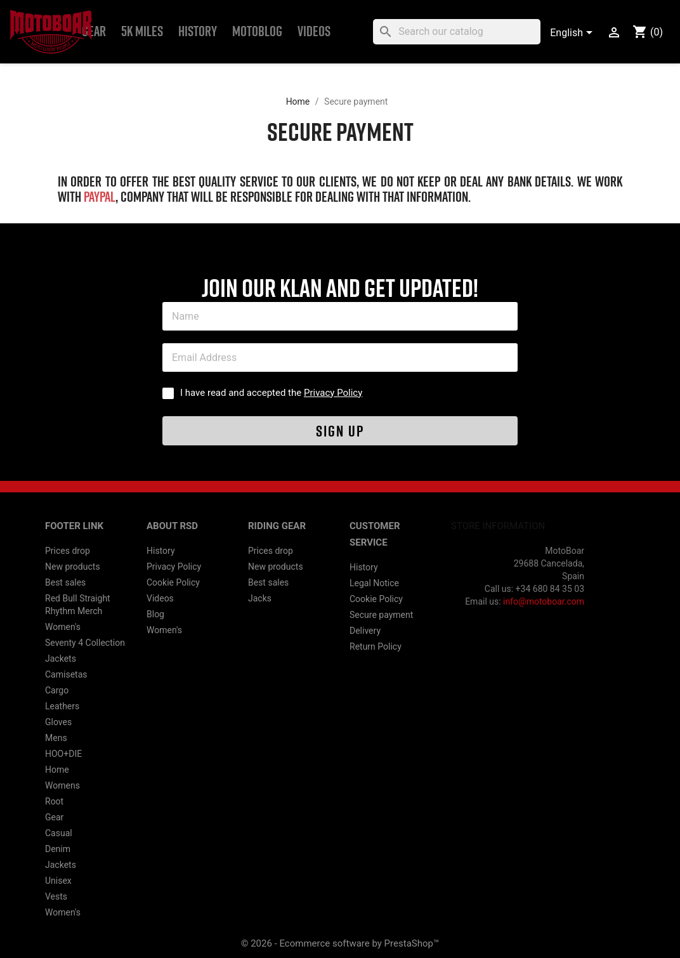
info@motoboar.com (543, 601)
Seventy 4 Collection (85, 643)
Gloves (58, 722)
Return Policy (376, 646)
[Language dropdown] (573, 33)
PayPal (99, 197)
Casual (58, 833)
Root (54, 801)
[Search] (456, 31)
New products (72, 566)
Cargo (57, 690)
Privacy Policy (333, 392)
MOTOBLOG (257, 31)
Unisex (58, 881)
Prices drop (67, 551)
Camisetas (66, 674)
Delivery (365, 631)
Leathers (62, 706)
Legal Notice (374, 583)
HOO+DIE (63, 754)
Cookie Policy (173, 582)
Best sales (65, 582)
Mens (56, 738)
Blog (155, 614)
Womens (62, 785)
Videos (314, 31)
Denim (57, 849)
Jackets (60, 658)
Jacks (259, 598)
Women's (63, 627)
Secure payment (381, 615)
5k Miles (142, 31)
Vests (56, 896)
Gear (94, 31)
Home (57, 769)
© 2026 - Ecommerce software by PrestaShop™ (340, 943)
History (197, 31)
